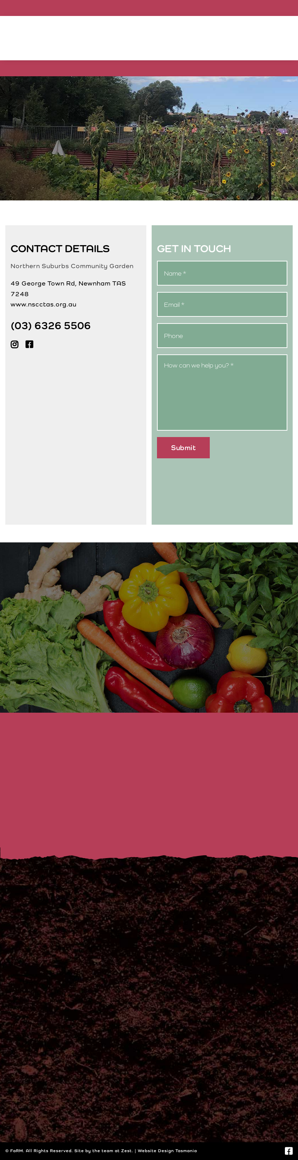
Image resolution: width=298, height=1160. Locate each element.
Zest (126, 1150)
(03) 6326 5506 (51, 325)
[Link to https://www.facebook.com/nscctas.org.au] (289, 1151)
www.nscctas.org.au (44, 304)
